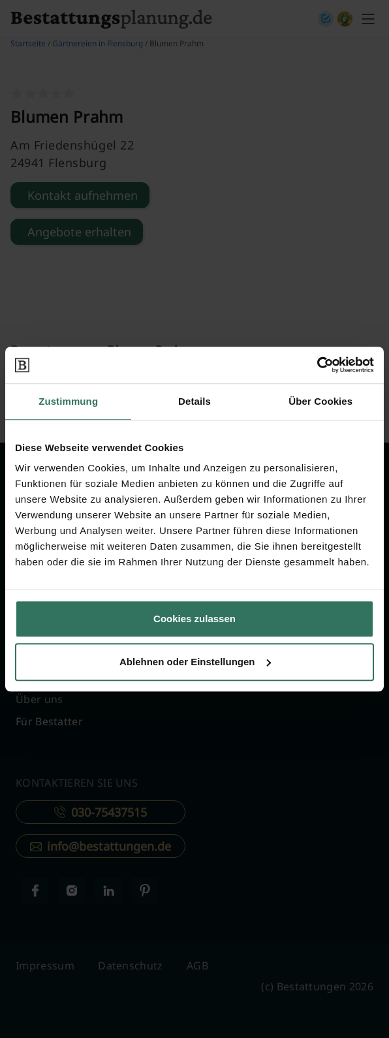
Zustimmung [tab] (68, 401)
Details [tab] (194, 401)
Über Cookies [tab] (320, 401)
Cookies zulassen (194, 618)
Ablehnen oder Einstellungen (195, 661)
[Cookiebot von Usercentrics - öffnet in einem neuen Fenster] (317, 364)
